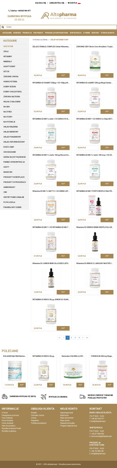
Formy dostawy (7, 423)
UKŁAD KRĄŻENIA (10, 127)
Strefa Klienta (107, 33)
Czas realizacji (7, 418)
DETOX (6, 71)
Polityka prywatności (38, 423)
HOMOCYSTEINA (10, 82)
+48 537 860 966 (97, 434)
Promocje (27, 33)
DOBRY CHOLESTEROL (12, 92)
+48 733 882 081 (97, 451)
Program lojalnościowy (68, 426)
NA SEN (6, 107)
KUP (63, 75)
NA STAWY (7, 117)
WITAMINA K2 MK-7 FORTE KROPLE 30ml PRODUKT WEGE (95, 191)
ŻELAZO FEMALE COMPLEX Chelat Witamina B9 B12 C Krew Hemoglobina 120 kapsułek (51, 47)
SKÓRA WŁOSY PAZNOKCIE (14, 157)
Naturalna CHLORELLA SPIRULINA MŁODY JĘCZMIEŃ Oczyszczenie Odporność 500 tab (74, 356)
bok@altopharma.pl (98, 421)
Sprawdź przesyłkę (67, 423)
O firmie (5, 413)
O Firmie (86, 33)
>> (87, 338)
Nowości (17, 33)
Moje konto (64, 415)
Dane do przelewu (8, 426)
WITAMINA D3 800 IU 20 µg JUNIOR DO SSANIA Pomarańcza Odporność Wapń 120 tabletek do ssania (51, 299)
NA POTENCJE (9, 122)
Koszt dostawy (7, 420)
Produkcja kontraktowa (56, 33)
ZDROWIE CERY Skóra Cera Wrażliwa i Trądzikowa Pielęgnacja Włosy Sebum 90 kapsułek (95, 47)
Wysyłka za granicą (9, 431)
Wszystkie (8, 46)
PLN (72, 3)
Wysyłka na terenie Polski (11, 428)
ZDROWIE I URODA (10, 76)
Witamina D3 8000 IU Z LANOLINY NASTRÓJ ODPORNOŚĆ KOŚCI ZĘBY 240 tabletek (95, 263)
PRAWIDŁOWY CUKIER (12, 207)
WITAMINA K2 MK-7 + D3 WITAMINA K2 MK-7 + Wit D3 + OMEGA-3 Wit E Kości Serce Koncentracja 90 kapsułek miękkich (51, 227)
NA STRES (7, 112)
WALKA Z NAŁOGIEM (11, 102)
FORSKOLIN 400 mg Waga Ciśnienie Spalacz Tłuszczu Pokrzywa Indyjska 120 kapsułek (103, 356)
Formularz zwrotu (37, 415)
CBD (5, 192)
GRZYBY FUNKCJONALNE (13, 197)
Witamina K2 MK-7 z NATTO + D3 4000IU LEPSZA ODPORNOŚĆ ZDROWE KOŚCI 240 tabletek (51, 191)
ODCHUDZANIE (9, 152)
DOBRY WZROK (9, 87)
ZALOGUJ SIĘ (40, 3)
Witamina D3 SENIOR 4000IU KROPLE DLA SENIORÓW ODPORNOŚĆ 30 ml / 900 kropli (95, 227)
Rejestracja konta (66, 413)
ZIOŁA (6, 51)
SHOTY (6, 167)
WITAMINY (7, 56)
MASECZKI (7, 172)
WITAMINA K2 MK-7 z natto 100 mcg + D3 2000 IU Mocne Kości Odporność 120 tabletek (95, 155)
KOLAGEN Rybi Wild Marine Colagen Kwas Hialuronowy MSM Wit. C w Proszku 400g (15, 356)
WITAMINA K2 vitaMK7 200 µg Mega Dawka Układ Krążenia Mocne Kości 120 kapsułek (95, 83)
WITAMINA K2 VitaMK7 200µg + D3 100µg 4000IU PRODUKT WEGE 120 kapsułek (51, 83)
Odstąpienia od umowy (10, 415)
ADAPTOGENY (9, 66)
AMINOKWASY (9, 187)
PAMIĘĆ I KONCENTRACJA (14, 162)
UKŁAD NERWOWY (10, 132)
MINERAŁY (7, 61)
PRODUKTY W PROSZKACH (14, 182)
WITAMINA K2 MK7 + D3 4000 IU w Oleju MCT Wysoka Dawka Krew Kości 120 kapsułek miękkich (95, 119)
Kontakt (95, 33)
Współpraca (75, 33)
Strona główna (40, 40)
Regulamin (35, 420)
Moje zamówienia (66, 418)
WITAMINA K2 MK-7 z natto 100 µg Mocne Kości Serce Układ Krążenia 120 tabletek (51, 155)
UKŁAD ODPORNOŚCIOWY (14, 142)
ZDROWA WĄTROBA (11, 97)
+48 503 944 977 (97, 419)
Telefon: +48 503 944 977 (19, 11)
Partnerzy (38, 33)
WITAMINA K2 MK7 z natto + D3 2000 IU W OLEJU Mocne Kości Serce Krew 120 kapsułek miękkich (51, 119)
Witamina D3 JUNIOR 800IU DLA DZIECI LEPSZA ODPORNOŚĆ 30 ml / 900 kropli (51, 263)
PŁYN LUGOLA (9, 202)
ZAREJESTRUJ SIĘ (56, 3)
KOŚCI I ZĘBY (8, 147)
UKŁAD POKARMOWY (12, 137)
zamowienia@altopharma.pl (101, 436)
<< (59, 338)
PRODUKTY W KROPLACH (13, 177)
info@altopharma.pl (98, 454)
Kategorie (7, 33)
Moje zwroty (65, 420)
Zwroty (33, 418)
